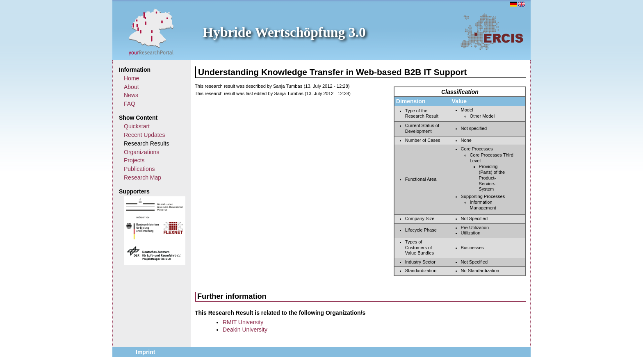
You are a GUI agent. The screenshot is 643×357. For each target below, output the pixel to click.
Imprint (145, 352)
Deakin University (245, 329)
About (131, 87)
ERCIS (492, 31)
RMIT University (243, 322)
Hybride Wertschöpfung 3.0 (284, 32)
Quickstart (137, 126)
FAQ (129, 103)
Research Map (142, 177)
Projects (134, 160)
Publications (139, 169)
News (131, 95)
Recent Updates (144, 135)
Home (131, 78)
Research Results (146, 143)
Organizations (141, 152)
